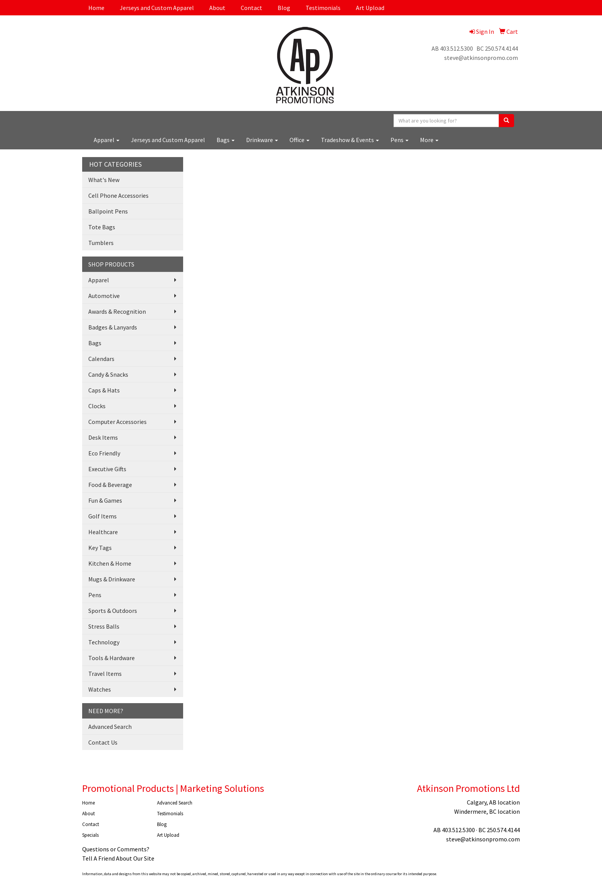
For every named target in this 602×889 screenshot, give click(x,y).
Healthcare (103, 532)
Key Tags (100, 547)
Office (299, 140)
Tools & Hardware (111, 658)
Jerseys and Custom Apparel (157, 8)
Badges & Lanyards (112, 327)
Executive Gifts (107, 469)
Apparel (106, 140)
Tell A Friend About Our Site (118, 858)
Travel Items (105, 673)
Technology (103, 642)
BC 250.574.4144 (497, 48)
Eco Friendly (104, 453)
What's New (103, 180)
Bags (226, 140)
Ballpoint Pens (108, 211)
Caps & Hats (104, 390)
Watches (99, 689)
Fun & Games (105, 500)
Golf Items (102, 516)
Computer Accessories (117, 421)
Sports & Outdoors (112, 610)
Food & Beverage (110, 484)
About (217, 8)
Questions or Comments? (115, 849)
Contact (251, 8)
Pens (399, 140)
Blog (284, 8)
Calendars (101, 359)
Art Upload (370, 8)
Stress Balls (103, 626)
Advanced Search (110, 726)
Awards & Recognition (117, 311)
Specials (90, 835)
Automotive (104, 296)
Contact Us (102, 742)
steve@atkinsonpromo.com (481, 57)
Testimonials (323, 8)
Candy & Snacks (108, 374)
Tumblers (101, 243)
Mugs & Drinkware (111, 579)
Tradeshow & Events (350, 140)
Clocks (97, 406)
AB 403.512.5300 (452, 48)
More (429, 140)
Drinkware (262, 140)
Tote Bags (101, 227)
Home (96, 8)
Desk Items (103, 437)
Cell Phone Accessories (118, 195)
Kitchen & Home (109, 563)
